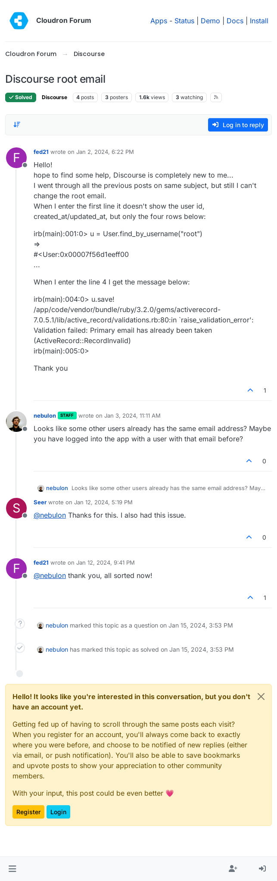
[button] (12, 869)
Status (184, 20)
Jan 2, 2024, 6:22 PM (105, 151)
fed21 (41, 151)
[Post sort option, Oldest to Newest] (17, 124)
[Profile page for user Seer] (16, 508)
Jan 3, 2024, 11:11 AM (132, 415)
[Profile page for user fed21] (16, 157)
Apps (158, 20)
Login (58, 811)
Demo (210, 20)
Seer (40, 502)
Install (259, 20)
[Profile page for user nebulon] (16, 421)
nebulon (45, 415)
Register (28, 811)
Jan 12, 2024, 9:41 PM (105, 562)
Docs (235, 20)
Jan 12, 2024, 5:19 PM (103, 502)
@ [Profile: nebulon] (50, 515)
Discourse (54, 97)
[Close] (261, 696)
